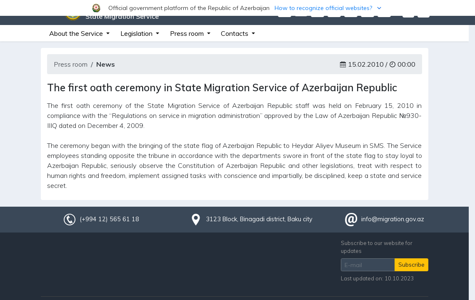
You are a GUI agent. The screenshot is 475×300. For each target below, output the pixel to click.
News (105, 64)
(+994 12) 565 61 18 (109, 219)
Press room (71, 64)
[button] (237, 8)
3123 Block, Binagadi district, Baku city (259, 219)
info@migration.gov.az (392, 219)
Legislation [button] (137, 33)
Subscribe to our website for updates (376, 247)
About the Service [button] (77, 33)
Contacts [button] (235, 33)
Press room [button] (187, 33)
